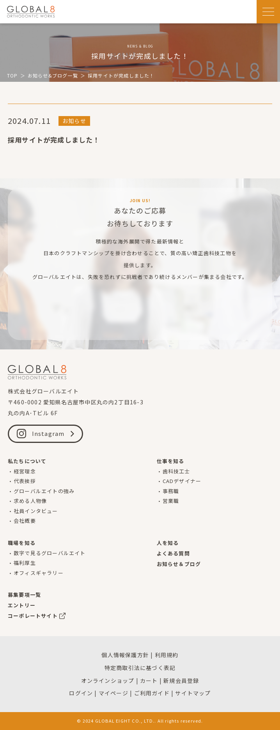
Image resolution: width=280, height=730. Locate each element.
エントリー (21, 605)
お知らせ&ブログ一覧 (53, 75)
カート (149, 680)
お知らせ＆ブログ (179, 564)
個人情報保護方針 (125, 655)
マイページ (113, 693)
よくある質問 (173, 553)
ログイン (81, 693)
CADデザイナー (182, 481)
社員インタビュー (36, 511)
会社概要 (25, 520)
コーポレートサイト (33, 615)
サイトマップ (193, 693)
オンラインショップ (108, 680)
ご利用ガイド (152, 693)
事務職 (171, 491)
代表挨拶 (25, 481)
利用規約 (167, 655)
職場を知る (21, 543)
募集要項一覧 (24, 594)
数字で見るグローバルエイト (50, 553)
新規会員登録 (181, 680)
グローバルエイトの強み (44, 491)
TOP (12, 75)
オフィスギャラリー (39, 573)
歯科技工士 (176, 471)
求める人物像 (30, 500)
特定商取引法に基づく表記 (140, 668)
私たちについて (27, 461)
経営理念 (25, 471)
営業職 (171, 500)
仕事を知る (170, 461)
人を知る (168, 543)
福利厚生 (25, 562)
